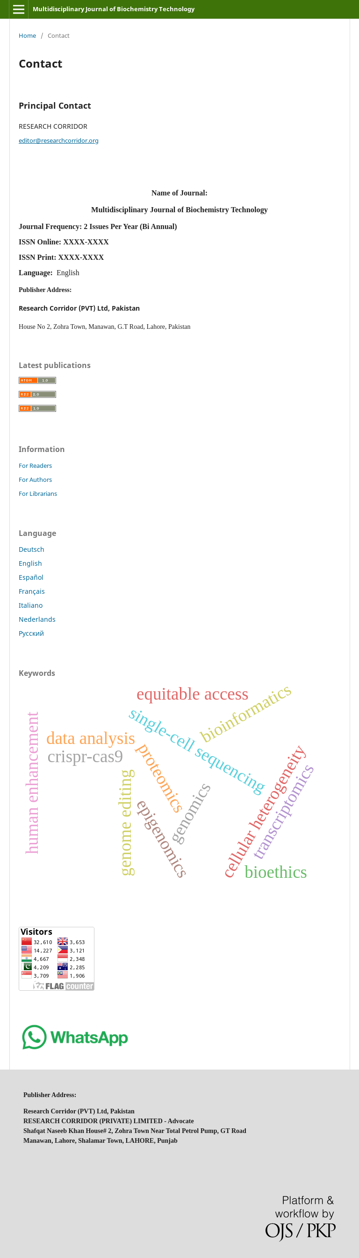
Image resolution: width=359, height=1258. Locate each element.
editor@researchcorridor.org (59, 140)
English (30, 563)
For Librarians (38, 493)
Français (32, 591)
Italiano (31, 605)
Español (31, 577)
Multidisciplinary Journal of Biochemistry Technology (113, 9)
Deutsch (31, 549)
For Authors (35, 479)
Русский (31, 633)
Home (27, 35)
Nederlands (37, 619)
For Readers (35, 465)
